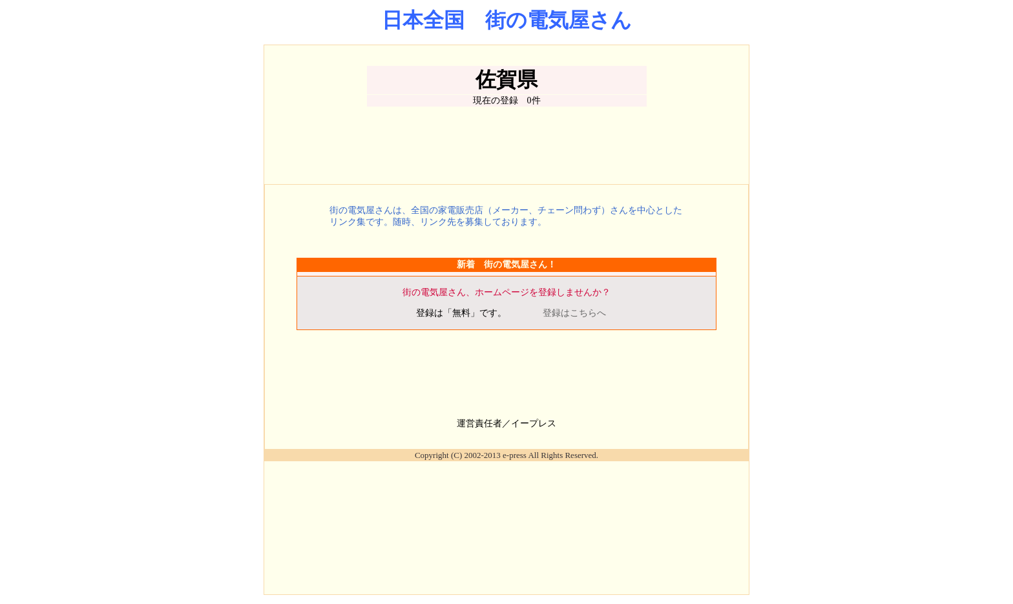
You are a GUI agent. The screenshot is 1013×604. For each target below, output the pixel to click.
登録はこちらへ (574, 313)
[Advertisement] (506, 146)
